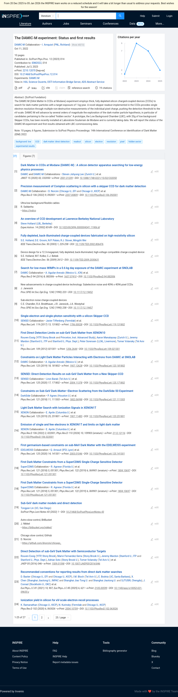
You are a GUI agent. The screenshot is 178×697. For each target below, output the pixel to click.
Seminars (86, 23)
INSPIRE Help (60, 656)
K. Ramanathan (29, 604)
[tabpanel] (89, 391)
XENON (25, 412)
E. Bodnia (103, 576)
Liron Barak (52, 379)
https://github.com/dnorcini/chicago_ (41, 543)
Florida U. (68, 466)
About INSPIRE (20, 650)
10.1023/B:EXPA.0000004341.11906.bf (79, 227)
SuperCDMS (27, 466)
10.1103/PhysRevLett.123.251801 (107, 416)
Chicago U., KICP (90, 191)
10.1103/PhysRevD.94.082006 (99, 276)
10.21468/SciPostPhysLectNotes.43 (85, 511)
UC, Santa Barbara (120, 576)
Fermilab (70, 320)
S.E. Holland (27, 240)
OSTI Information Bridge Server (64, 82)
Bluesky (156, 656)
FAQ (55, 650)
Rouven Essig (28, 337)
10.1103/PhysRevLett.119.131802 (107, 324)
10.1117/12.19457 (83, 307)
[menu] (151, 15)
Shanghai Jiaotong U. (104, 580)
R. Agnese (56, 466)
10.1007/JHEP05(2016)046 (85, 563)
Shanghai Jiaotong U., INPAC (43, 580)
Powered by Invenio (12, 691)
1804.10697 (124, 470)
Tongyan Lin (27, 508)
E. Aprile (50, 412)
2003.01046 (76, 453)
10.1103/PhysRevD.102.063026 (101, 608)
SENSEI (25, 320)
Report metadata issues (65, 662)
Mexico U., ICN (74, 272)
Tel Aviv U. (65, 379)
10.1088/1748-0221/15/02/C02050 (98, 178)
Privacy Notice (20, 662)
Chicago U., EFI (68, 191)
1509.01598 (58, 563)
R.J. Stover (66, 240)
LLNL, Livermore (106, 341)
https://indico (29, 210)
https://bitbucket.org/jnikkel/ (37, 527)
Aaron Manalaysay (107, 337)
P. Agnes (52, 395)
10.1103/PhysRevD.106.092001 (101, 195)
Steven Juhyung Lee (73, 174)
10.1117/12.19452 (83, 292)
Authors (47, 23)
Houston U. (64, 395)
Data (132, 23)
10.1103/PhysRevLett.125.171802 (107, 382)
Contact (156, 668)
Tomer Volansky (126, 341)
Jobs (66, 23)
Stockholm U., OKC (40, 584)
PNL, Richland (62, 44)
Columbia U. (62, 412)
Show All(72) (78, 44)
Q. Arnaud (55, 450)
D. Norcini (53, 191)
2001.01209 (66, 178)
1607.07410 (70, 276)
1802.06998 (76, 399)
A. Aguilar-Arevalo (55, 272)
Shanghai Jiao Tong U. (76, 580)
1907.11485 (76, 416)
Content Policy (20, 656)
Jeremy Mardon (109, 556)
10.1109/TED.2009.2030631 (84, 259)
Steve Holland (28, 223)
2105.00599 (101, 588)
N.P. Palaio (53, 240)
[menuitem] (142, 15)
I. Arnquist (47, 44)
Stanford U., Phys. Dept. (65, 341)
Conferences (110, 23)
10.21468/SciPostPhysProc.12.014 (38, 74)
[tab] (24, 156)
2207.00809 (71, 195)
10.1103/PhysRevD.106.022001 (37, 437)
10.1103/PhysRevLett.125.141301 (107, 453)
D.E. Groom (41, 240)
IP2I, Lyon (68, 450)
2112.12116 (119, 433)
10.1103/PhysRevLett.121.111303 (107, 399)
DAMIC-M (20, 44)
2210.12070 (29, 70)
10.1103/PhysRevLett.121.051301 (38, 474)
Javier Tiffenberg (55, 320)
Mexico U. (71, 362)
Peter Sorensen (88, 341)
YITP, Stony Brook (46, 337)
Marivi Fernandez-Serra (69, 556)
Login (169, 16)
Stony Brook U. (91, 556)
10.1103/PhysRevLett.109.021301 (102, 349)
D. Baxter (25, 576)
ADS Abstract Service (93, 82)
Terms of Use (19, 668)
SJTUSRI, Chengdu (131, 580)
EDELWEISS (27, 450)
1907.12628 (76, 365)
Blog (154, 650)
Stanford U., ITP (38, 341)
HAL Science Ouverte (35, 82)
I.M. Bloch (78, 576)
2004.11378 (76, 382)
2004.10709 (71, 608)
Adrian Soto (54, 559)
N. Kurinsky (65, 604)
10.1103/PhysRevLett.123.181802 (107, 365)
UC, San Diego (42, 508)
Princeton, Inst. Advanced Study (78, 337)
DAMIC (24, 174)
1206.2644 (71, 349)
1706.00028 (76, 324)
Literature (25, 23)
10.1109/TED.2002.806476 (89, 244)
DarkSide (25, 395)
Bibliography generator (115, 650)
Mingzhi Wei (79, 240)
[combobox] (86, 15)
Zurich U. (90, 174)
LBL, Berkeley (44, 223)
